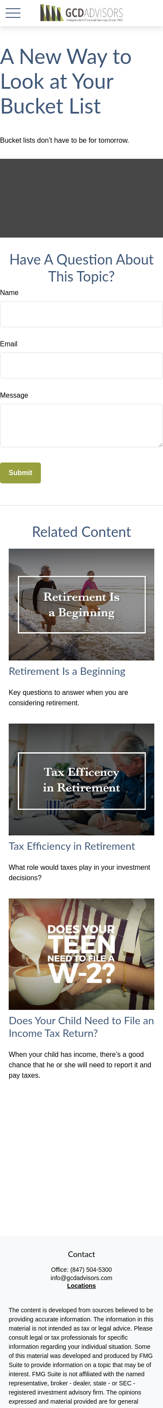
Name (9, 292)
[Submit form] (20, 473)
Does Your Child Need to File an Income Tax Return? (81, 1026)
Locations (81, 1285)
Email (8, 344)
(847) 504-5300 (91, 1269)
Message (14, 395)
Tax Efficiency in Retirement (72, 845)
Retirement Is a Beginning (67, 670)
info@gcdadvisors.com (82, 1277)
